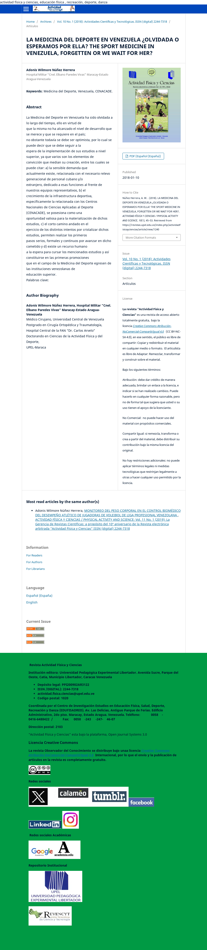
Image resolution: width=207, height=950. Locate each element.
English (32, 602)
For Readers (34, 555)
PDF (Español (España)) (145, 156)
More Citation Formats (141, 237)
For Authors (34, 562)
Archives (45, 22)
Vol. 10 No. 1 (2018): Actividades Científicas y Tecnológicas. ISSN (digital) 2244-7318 (112, 22)
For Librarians (35, 569)
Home (30, 22)
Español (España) (39, 595)
